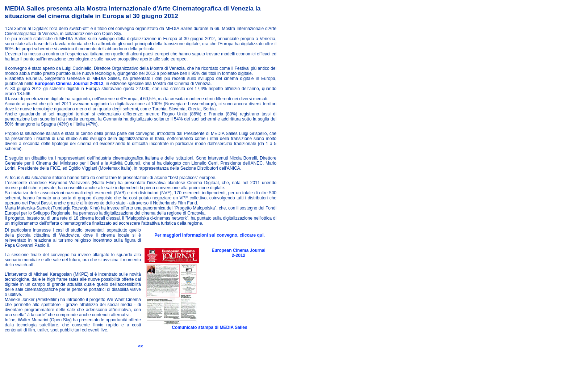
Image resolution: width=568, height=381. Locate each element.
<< (140, 346)
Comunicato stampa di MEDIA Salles (209, 327)
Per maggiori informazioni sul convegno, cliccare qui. (209, 235)
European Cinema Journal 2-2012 (68, 83)
